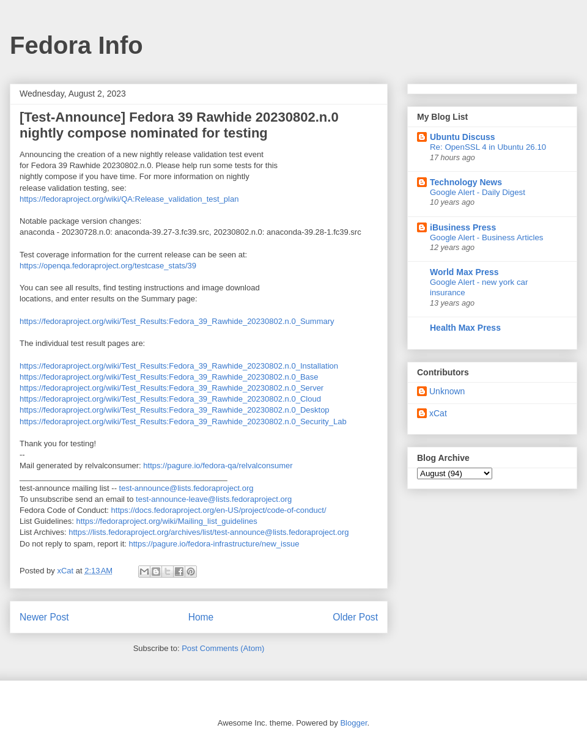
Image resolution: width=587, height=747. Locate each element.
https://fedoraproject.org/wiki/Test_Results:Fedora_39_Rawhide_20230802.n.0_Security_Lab (183, 421)
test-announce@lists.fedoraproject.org (186, 488)
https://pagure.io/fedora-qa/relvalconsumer (217, 465)
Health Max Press (465, 328)
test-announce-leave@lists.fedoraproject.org (214, 499)
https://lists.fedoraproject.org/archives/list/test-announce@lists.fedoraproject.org (208, 532)
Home (201, 617)
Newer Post (44, 617)
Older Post (355, 617)
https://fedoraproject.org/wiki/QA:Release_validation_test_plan (129, 199)
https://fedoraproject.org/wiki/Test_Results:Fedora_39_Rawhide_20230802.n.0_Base (169, 376)
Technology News (466, 182)
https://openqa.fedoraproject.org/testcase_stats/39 (108, 265)
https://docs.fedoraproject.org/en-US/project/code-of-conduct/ (219, 510)
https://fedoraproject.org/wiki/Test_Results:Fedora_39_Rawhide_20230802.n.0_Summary (177, 321)
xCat (438, 413)
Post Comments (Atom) (223, 648)
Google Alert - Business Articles (487, 237)
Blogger (353, 722)
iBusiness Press (463, 227)
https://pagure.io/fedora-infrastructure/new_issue (213, 543)
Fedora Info (76, 45)
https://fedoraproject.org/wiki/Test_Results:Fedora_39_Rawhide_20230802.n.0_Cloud (170, 398)
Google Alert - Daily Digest (477, 192)
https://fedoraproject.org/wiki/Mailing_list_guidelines (166, 521)
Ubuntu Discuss (462, 137)
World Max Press (464, 272)
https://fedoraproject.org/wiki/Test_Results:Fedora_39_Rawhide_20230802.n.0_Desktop (175, 409)
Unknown (447, 391)
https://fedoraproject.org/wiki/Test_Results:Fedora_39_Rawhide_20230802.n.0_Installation (179, 365)
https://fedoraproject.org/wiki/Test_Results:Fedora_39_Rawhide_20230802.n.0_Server (171, 387)
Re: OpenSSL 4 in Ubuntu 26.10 (488, 147)
